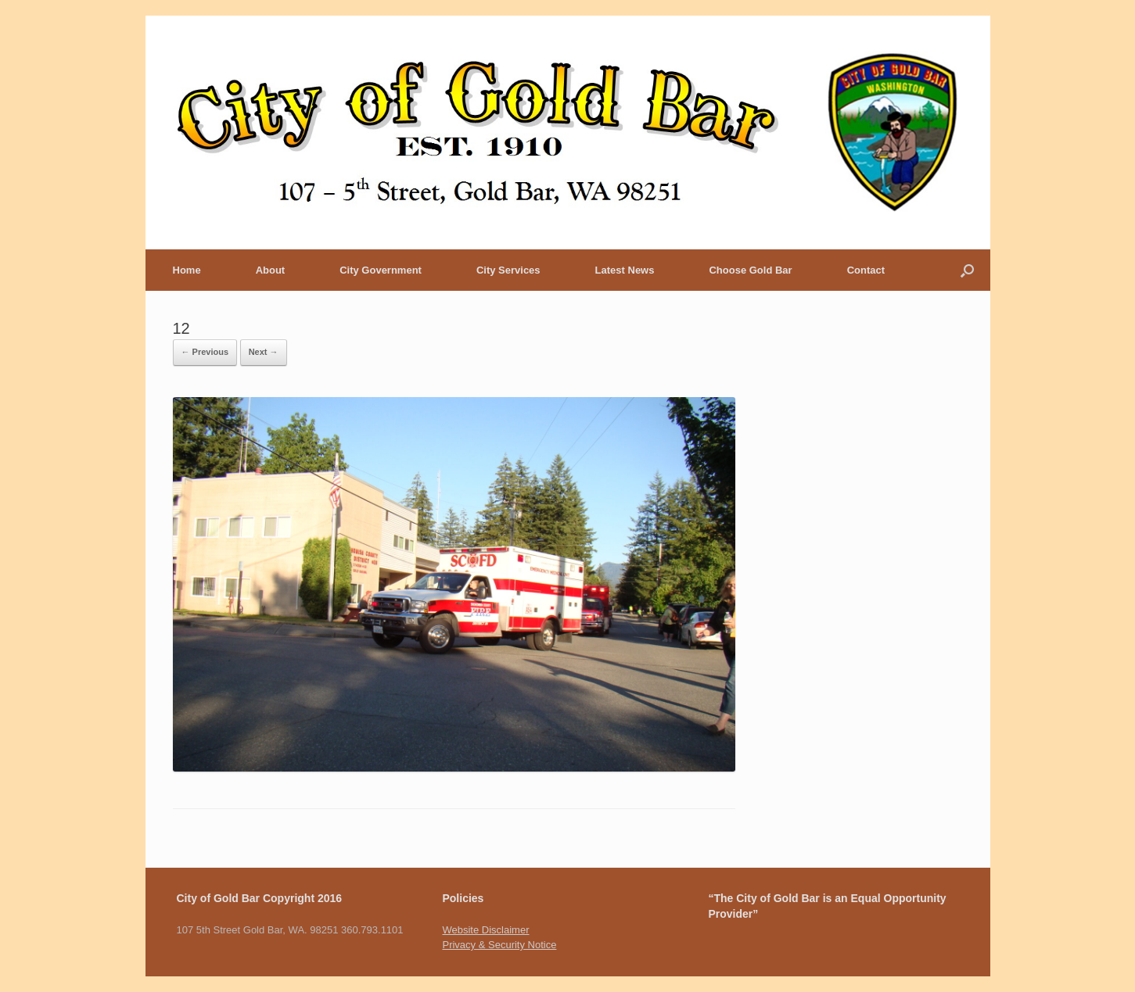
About (271, 270)
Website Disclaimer (485, 930)
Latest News (625, 270)
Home (187, 270)
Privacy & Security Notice (499, 945)
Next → (263, 351)
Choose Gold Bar (750, 270)
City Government (380, 270)
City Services (508, 270)
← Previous (205, 351)
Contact (866, 270)
